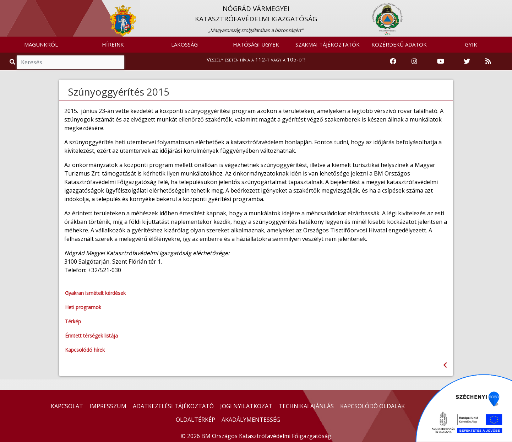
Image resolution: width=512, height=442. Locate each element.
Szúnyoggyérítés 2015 (118, 91)
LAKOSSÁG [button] (184, 44)
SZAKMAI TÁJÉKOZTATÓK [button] (327, 44)
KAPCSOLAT (67, 406)
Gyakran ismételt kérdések (95, 293)
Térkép (73, 321)
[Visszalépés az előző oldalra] (445, 365)
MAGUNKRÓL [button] (41, 44)
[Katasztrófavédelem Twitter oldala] (467, 61)
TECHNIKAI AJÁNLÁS (306, 406)
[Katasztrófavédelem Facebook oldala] (393, 61)
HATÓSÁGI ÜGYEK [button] (256, 44)
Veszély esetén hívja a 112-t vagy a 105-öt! (256, 59)
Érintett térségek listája (91, 335)
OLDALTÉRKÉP (195, 420)
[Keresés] (70, 62)
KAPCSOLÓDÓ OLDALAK (372, 406)
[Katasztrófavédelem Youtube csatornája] (440, 61)
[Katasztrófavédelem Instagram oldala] (414, 61)
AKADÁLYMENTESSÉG (251, 420)
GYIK (471, 44)
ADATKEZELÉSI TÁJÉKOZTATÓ (173, 406)
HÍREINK (113, 44)
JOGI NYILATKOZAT (246, 406)
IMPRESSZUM (107, 406)
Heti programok (83, 307)
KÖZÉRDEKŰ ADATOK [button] (399, 44)
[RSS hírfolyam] (488, 61)
